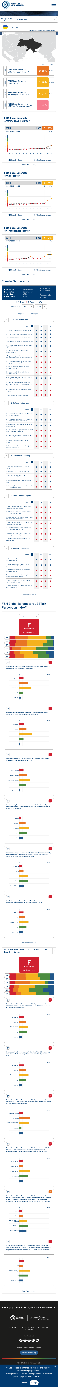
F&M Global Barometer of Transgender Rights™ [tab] (46, 292)
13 (45, 326)
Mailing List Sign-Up (29, 1352)
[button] (22, 326)
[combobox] (36, 19)
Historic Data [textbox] (22, 19)
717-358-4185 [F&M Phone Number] (29, 1329)
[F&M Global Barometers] (13, 4)
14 (50, 326)
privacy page (19, 1376)
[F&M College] (39, 1318)
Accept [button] (34, 1383)
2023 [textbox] (39, 306)
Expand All (22, 313)
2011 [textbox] (25, 306)
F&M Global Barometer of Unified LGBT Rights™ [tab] (10, 292)
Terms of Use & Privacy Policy (25, 1347)
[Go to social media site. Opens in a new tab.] (21, 1340)
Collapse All (35, 313)
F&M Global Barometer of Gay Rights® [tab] (28, 292)
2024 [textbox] (24, 616)
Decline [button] (24, 1383)
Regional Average (44, 160)
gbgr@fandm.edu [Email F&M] (29, 1336)
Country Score (16, 160)
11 (36, 326)
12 (41, 326)
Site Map (38, 1347)
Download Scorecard (29, 594)
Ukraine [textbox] (15, 27)
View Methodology (29, 164)
